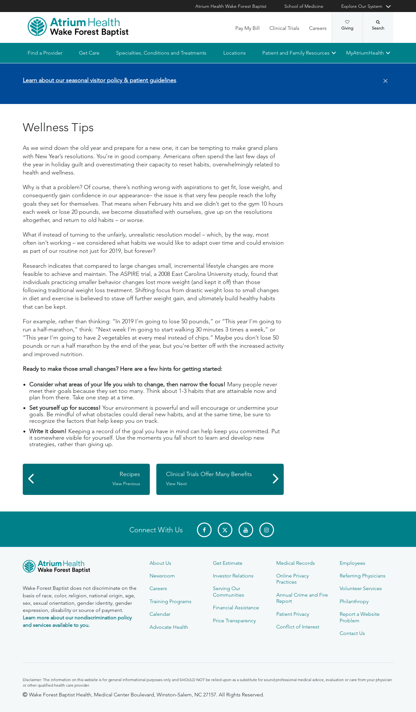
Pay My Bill (247, 28)
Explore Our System (361, 6)
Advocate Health (169, 627)
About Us (160, 563)
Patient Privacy (292, 614)
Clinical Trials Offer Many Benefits (216, 479)
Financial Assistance (236, 607)
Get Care (89, 53)
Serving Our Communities (228, 591)
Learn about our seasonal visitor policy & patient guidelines (99, 80)
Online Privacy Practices (292, 579)
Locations (234, 53)
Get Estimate (227, 563)
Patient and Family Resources (295, 53)
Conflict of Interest (297, 627)
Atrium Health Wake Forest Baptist (230, 6)
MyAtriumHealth (365, 53)
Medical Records (295, 563)
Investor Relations (233, 576)
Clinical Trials (284, 28)
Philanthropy (354, 601)
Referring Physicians (362, 576)
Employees (352, 563)
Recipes (89, 479)
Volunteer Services (361, 588)
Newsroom (162, 576)
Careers (318, 28)
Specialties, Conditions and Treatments (161, 53)
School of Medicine (303, 6)
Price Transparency (234, 620)
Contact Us (352, 633)
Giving (347, 25)
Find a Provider (45, 53)
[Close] (383, 81)
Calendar (160, 614)
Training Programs (170, 601)
